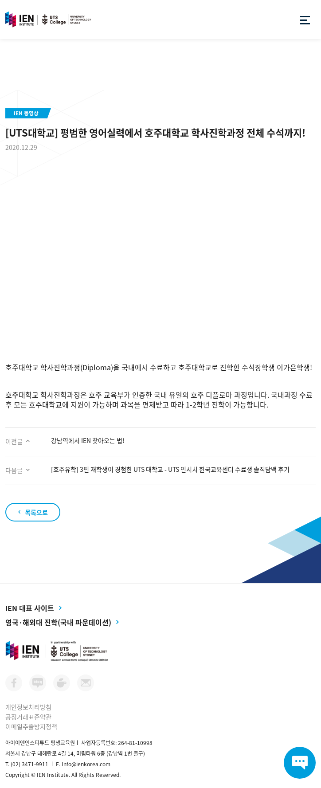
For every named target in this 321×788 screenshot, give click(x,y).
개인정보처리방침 (28, 706)
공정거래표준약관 (28, 716)
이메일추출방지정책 (31, 726)
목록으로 (36, 512)
